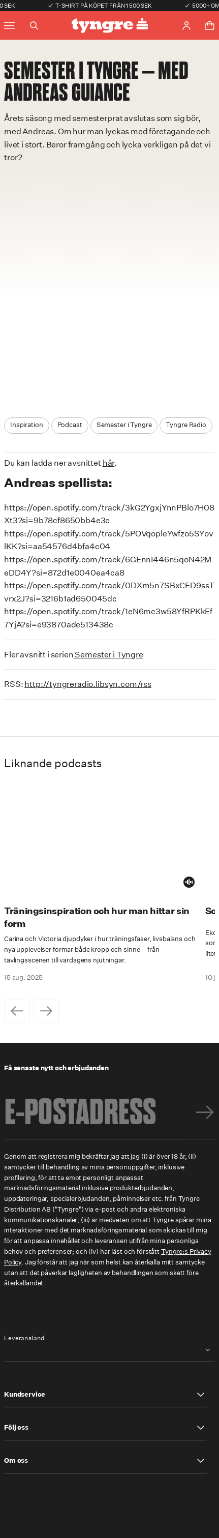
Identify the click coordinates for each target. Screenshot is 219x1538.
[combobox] (109, 1350)
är (111, 463)
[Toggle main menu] (10, 25)
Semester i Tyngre (108, 654)
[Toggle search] (34, 25)
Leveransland (24, 1338)
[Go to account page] (186, 26)
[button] (105, 1394)
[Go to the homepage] (110, 25)
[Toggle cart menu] (209, 25)
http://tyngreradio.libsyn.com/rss (87, 684)
